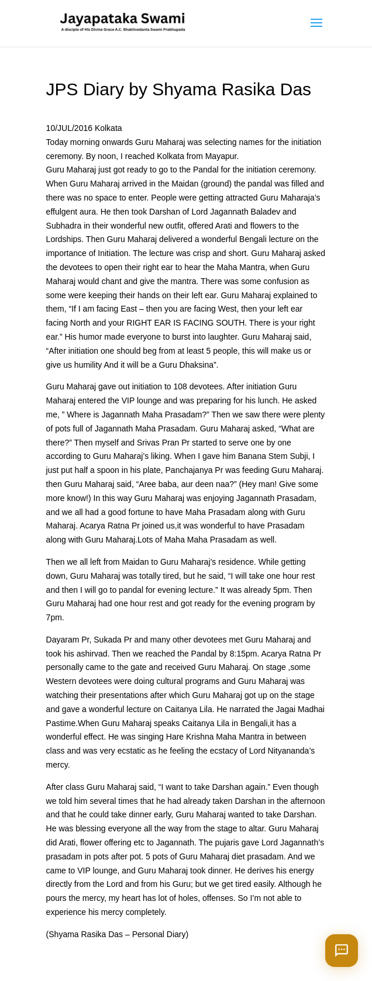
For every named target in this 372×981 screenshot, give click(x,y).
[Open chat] (341, 950)
